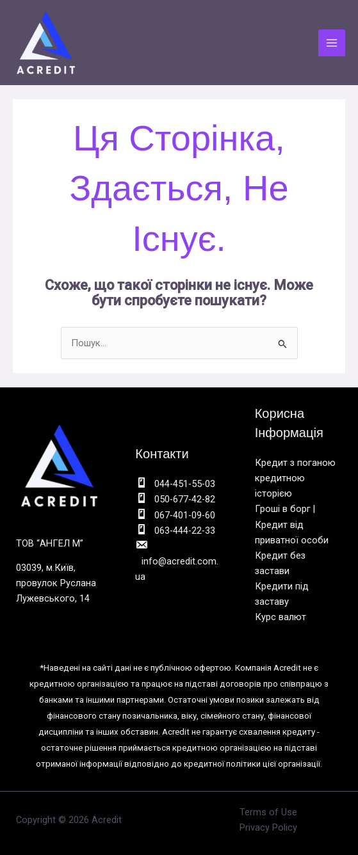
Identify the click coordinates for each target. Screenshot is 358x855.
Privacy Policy (268, 827)
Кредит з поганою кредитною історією (295, 478)
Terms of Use (268, 812)
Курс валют (280, 617)
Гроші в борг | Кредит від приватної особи (292, 524)
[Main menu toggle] (331, 42)
